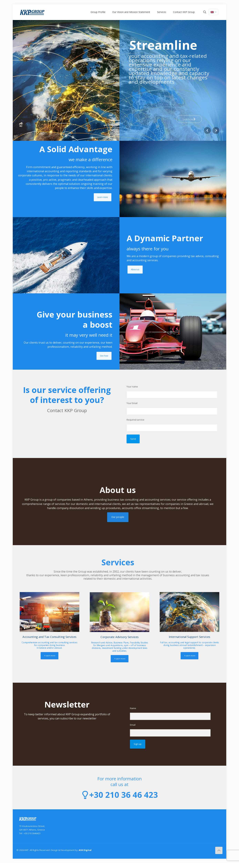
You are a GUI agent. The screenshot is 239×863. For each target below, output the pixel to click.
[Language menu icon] (213, 12)
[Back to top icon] (218, 850)
